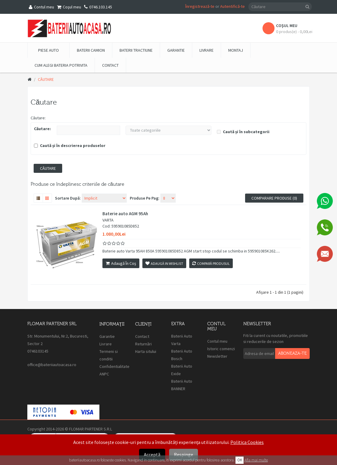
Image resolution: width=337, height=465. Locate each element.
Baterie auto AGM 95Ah (125, 213)
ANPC (104, 374)
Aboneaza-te (292, 353)
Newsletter (217, 356)
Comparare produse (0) (274, 198)
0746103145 (37, 351)
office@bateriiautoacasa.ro (51, 364)
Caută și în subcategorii (243, 131)
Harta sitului (145, 351)
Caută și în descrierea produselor (69, 145)
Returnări (143, 344)
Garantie (107, 336)
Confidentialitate (114, 366)
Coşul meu (69, 7)
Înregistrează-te (199, 6)
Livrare (105, 344)
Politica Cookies (247, 442)
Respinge (183, 454)
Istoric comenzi (221, 348)
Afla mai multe (256, 460)
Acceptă (152, 454)
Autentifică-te (232, 6)
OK (239, 460)
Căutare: (38, 118)
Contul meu (41, 7)
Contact (142, 336)
